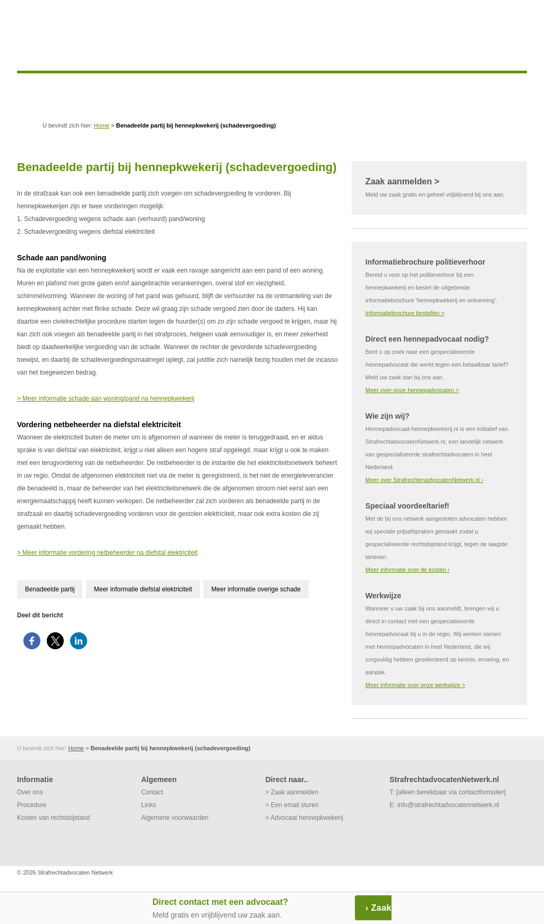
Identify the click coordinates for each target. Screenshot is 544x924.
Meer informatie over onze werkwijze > (415, 685)
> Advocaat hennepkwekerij (304, 817)
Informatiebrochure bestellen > (405, 313)
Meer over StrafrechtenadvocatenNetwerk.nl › (424, 480)
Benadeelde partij (49, 589)
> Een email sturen (291, 805)
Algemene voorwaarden (175, 817)
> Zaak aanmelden (291, 792)
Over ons (30, 792)
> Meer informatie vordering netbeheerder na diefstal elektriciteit (107, 552)
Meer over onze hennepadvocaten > (412, 390)
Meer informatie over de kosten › (407, 569)
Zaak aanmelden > (402, 181)
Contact (152, 792)
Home (101, 125)
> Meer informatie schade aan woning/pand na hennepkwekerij (105, 398)
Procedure (31, 805)
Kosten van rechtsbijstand (53, 817)
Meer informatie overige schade (256, 589)
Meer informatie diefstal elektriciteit (143, 589)
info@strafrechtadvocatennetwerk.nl (448, 805)
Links (148, 805)
